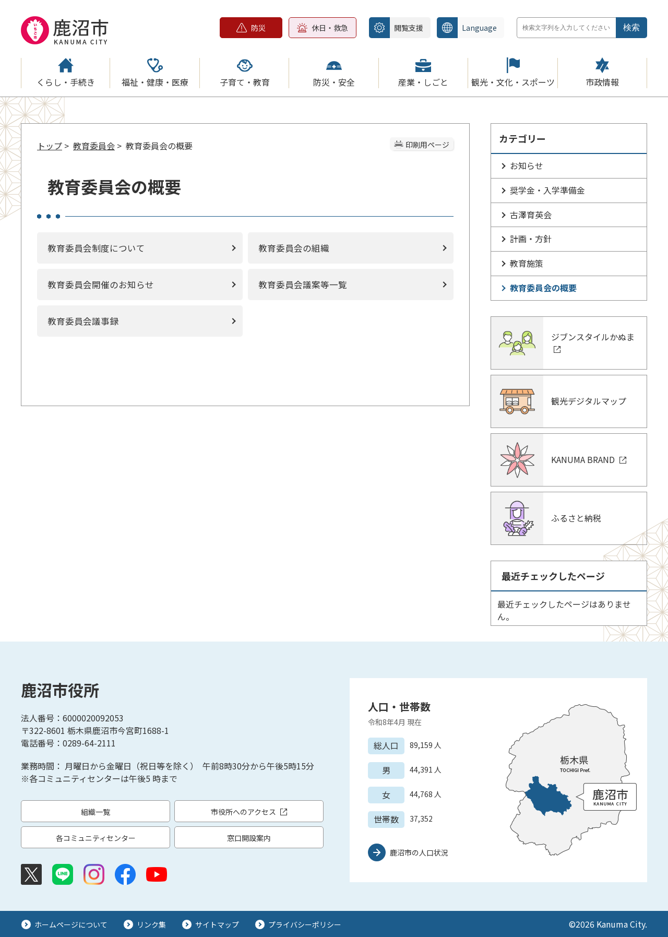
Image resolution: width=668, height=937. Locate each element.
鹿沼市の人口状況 (419, 852)
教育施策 (526, 263)
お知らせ (526, 165)
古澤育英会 (531, 214)
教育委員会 (94, 145)
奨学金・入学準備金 (547, 190)
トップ (49, 145)
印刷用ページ (427, 144)
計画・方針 (531, 238)
